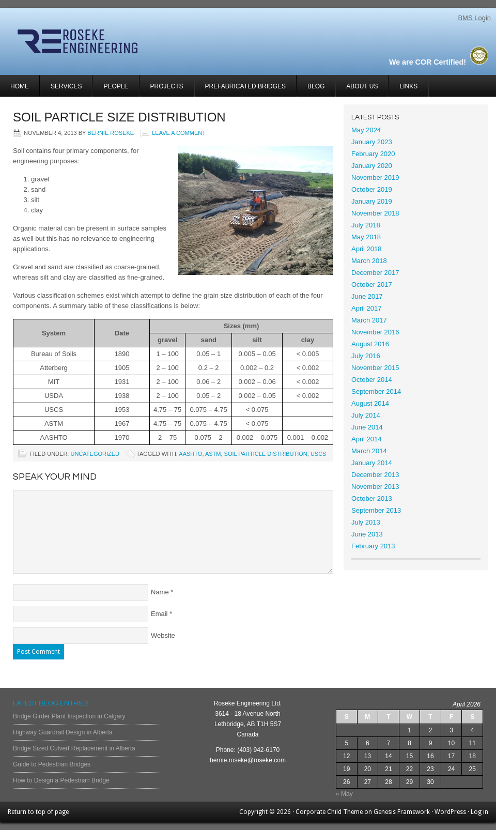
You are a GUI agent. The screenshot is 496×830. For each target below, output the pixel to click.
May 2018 (366, 237)
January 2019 (371, 201)
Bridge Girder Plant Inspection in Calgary (69, 716)
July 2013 (365, 522)
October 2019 (371, 189)
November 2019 (375, 177)
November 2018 (375, 213)
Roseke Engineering (122, 41)
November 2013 (375, 486)
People (115, 86)
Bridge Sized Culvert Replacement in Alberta (74, 748)
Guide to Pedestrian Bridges (51, 764)
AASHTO (190, 454)
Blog (315, 86)
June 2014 (367, 427)
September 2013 (376, 510)
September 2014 (376, 391)
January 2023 (371, 142)
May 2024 (366, 130)
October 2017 (371, 284)
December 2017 (375, 272)
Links (408, 86)
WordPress (450, 812)
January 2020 (371, 166)
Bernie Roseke (110, 133)
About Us (362, 86)
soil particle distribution (265, 454)
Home (19, 86)
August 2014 (370, 403)
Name (160, 592)
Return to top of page (38, 812)
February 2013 (373, 546)
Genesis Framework (402, 812)
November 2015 (375, 368)
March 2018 (369, 261)
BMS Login (474, 18)
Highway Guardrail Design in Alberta (63, 732)
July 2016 (365, 356)
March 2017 (369, 320)
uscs (319, 454)
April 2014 (366, 439)
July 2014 (365, 415)
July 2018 (365, 225)
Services (61, 90)
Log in (479, 812)
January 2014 (371, 463)
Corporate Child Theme (329, 812)
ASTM (213, 454)
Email (159, 614)
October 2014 (371, 379)
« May (344, 793)
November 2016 (375, 332)
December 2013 (375, 475)
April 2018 (366, 249)
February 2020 (373, 154)
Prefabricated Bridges (245, 86)
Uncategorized (94, 454)
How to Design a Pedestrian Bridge (61, 780)
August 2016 (370, 344)
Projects (161, 90)
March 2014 (369, 451)
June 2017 (367, 296)
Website (163, 635)
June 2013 (367, 534)
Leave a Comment (179, 133)
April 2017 (366, 308)
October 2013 (371, 498)
